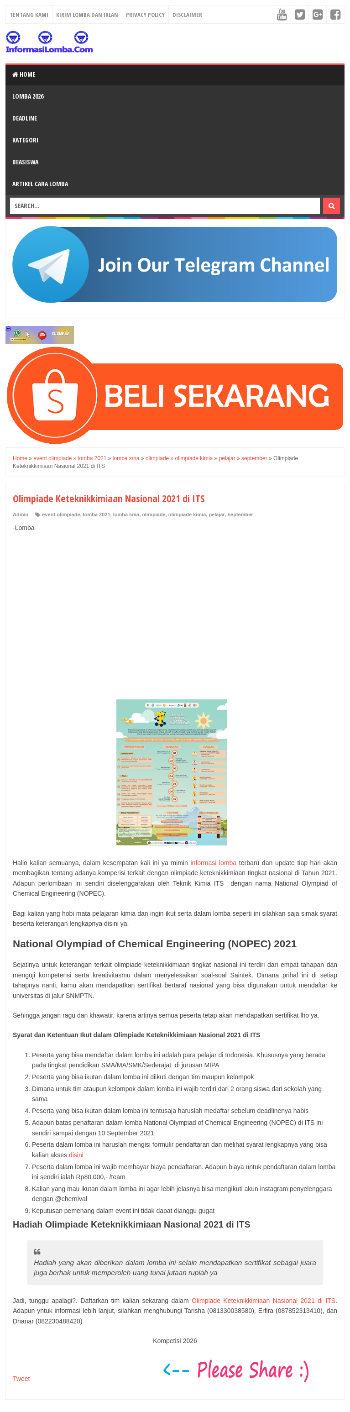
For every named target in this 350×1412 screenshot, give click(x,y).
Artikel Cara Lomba (40, 183)
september (240, 514)
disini (76, 1155)
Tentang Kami (29, 14)
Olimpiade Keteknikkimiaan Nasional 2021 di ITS (263, 1300)
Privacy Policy (145, 14)
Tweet (21, 1378)
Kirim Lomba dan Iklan (87, 14)
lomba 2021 (96, 514)
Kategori (25, 140)
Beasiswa (25, 161)
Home (23, 74)
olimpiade (153, 514)
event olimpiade (61, 514)
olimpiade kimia (187, 514)
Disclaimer (187, 14)
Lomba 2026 (27, 96)
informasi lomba (214, 862)
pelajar (217, 514)
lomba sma (126, 514)
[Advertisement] (175, 606)
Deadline (24, 118)
